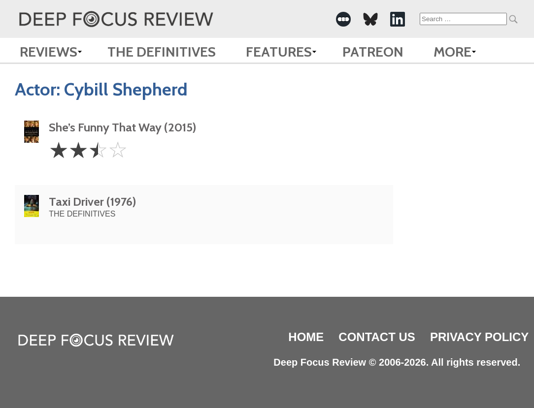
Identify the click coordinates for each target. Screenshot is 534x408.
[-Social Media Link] (343, 19)
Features (279, 51)
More (452, 51)
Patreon (372, 51)
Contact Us (376, 337)
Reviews (48, 51)
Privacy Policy (479, 337)
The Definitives (161, 51)
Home (306, 337)
